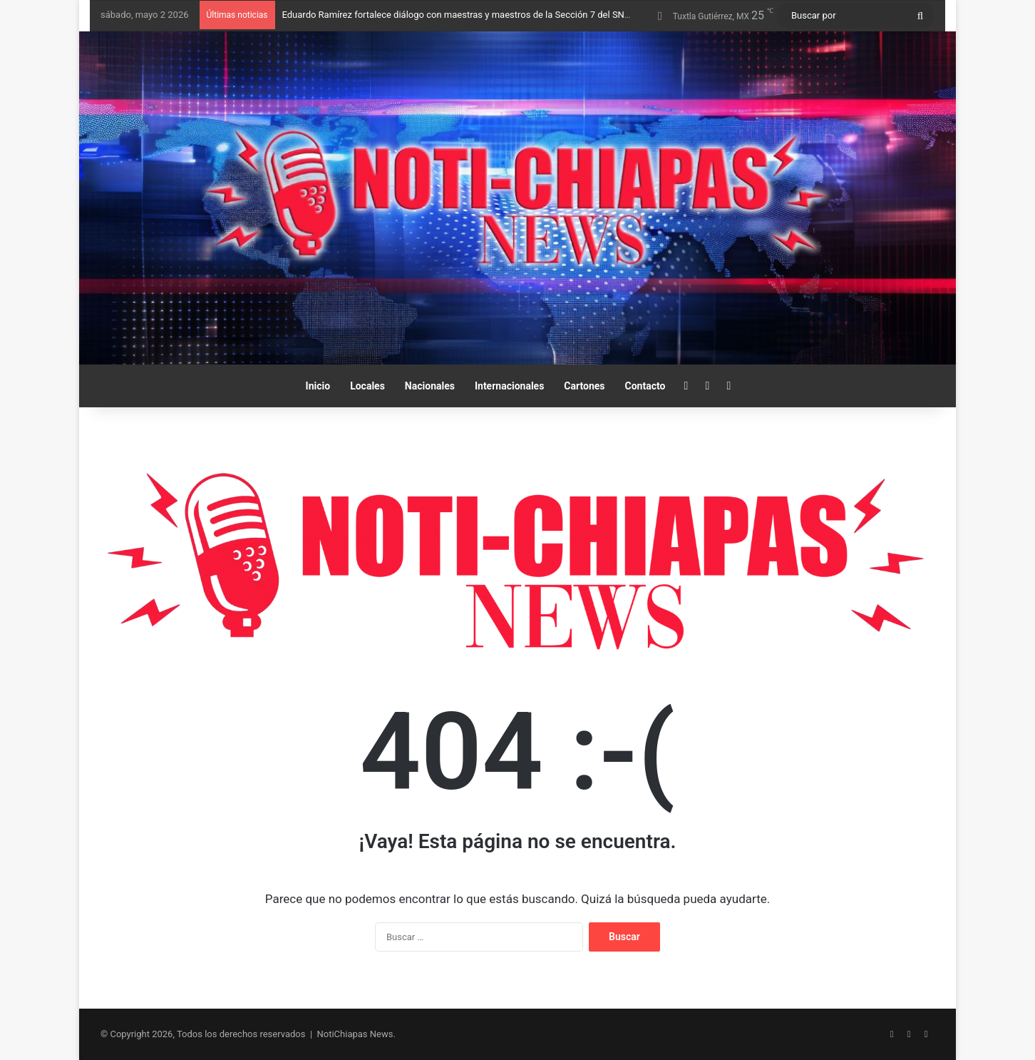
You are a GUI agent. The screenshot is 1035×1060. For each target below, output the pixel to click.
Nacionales (430, 386)
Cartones (584, 386)
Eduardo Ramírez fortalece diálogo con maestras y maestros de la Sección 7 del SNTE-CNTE (471, 14)
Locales (367, 386)
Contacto (645, 386)
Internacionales (509, 386)
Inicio (318, 386)
